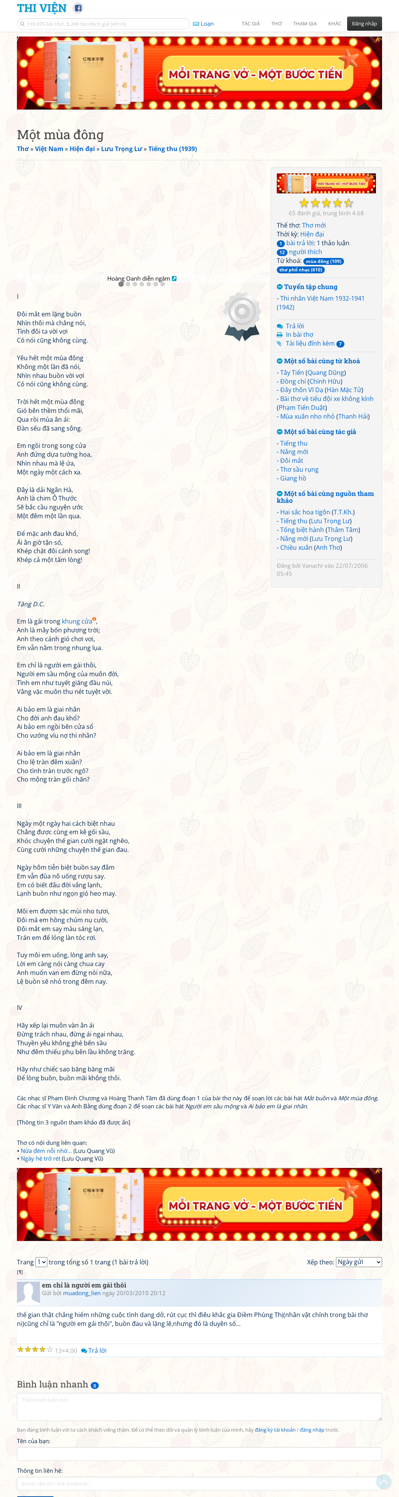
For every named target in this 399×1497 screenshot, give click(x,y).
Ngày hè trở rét (40, 1158)
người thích (299, 252)
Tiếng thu (294, 443)
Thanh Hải (353, 416)
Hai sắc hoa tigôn (305, 512)
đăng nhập (312, 1430)
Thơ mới (314, 225)
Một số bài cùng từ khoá (318, 361)
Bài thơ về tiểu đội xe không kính (327, 398)
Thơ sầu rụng (299, 469)
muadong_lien (82, 1293)
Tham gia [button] (305, 23)
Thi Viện (41, 7)
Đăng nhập (364, 23)
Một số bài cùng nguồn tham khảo (325, 497)
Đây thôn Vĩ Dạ (301, 390)
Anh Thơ (328, 547)
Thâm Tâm (343, 530)
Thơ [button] (276, 23)
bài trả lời (295, 243)
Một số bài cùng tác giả (316, 432)
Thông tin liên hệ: (40, 1470)
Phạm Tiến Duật (302, 407)
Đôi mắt (291, 460)
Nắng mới (294, 451)
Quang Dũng (326, 372)
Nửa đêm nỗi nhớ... (46, 1150)
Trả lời (295, 326)
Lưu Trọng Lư (330, 521)
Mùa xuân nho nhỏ (307, 416)
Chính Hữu (325, 381)
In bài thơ (299, 334)
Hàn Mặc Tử (344, 390)
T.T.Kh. (343, 512)
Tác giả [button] (251, 23)
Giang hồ (293, 478)
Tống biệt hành (302, 530)
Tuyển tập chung (307, 287)
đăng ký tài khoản (275, 1430)
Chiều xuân (296, 547)
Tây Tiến (292, 372)
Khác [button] (334, 23)
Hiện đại (312, 234)
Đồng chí (293, 381)
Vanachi (312, 565)
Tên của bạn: (33, 1441)
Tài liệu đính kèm (315, 343)
